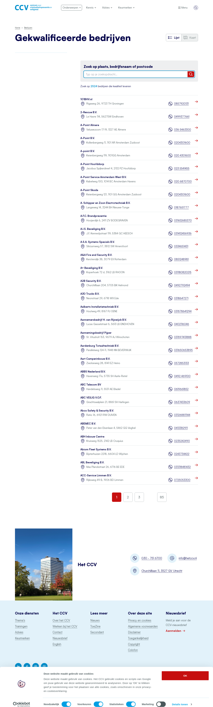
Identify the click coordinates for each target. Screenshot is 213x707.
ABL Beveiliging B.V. (92, 462)
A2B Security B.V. (90, 280)
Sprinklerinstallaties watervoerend (33, 165)
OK (185, 671)
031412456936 (183, 233)
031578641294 (183, 311)
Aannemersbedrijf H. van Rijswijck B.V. (103, 319)
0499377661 (181, 116)
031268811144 (182, 414)
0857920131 (181, 103)
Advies (19, 632)
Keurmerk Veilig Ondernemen (31, 114)
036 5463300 (182, 129)
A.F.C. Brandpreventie (93, 216)
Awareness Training (26, 62)
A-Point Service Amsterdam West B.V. (103, 177)
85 (162, 497)
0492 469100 (182, 376)
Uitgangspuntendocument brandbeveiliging (29, 174)
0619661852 (181, 389)
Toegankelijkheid (138, 638)
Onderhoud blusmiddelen (29, 128)
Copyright (134, 644)
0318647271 (181, 298)
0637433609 (182, 402)
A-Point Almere (89, 125)
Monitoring (21, 121)
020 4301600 (182, 155)
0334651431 (181, 246)
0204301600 (182, 142)
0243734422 (181, 454)
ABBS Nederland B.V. (93, 371)
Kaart (190, 37)
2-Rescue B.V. (88, 112)
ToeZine (95, 626)
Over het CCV (61, 620)
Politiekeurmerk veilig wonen (31, 106)
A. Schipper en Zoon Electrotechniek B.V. (105, 202)
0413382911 (181, 428)
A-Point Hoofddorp (92, 164)
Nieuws (95, 620)
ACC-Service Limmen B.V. (96, 475)
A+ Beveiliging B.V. (91, 268)
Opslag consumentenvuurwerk (32, 150)
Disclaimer (134, 632)
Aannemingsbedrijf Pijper (95, 332)
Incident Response (25, 92)
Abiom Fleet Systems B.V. (95, 449)
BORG (18, 77)
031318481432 (182, 466)
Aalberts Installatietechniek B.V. (99, 306)
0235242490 (182, 440)
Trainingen (21, 626)
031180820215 (182, 272)
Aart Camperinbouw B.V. (95, 358)
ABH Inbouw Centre (92, 436)
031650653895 (183, 350)
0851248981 (181, 259)
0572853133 (181, 363)
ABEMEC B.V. (88, 423)
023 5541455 (181, 168)
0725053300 (182, 480)
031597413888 (183, 337)
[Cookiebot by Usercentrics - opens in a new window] (21, 700)
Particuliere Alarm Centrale (30, 143)
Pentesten (20, 136)
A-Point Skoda (89, 190)
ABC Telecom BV (90, 384)
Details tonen (180, 700)
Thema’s (20, 620)
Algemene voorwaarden (143, 626)
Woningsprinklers (24, 184)
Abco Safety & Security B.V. (97, 410)
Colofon (133, 650)
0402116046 (181, 324)
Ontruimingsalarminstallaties (30, 158)
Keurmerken (22, 638)
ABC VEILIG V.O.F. (91, 397)
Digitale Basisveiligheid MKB (30, 84)
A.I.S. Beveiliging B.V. (93, 228)
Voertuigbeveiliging (25, 191)
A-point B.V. (87, 151)
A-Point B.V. (87, 138)
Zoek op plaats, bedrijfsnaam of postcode (118, 66)
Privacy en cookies (139, 620)
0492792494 (182, 285)
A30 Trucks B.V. (90, 293)
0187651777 (181, 207)
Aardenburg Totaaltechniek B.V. (99, 345)
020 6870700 (183, 181)
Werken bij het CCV (65, 626)
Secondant (97, 632)
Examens (20, 99)
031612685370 (183, 220)
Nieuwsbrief (60, 638)
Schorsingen (22, 205)
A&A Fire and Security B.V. (96, 254)
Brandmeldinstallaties (27, 70)
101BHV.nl (86, 99)
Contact (57, 632)
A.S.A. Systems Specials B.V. (97, 242)
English (57, 644)
